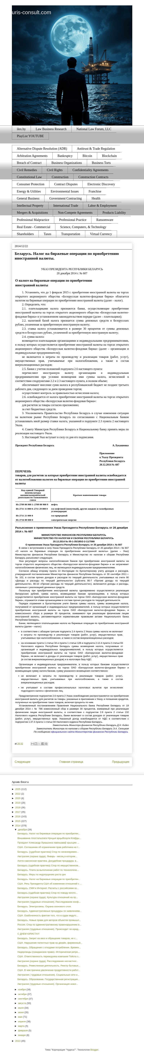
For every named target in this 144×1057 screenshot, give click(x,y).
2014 (18, 825)
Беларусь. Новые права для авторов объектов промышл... (49, 920)
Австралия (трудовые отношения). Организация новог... (47, 984)
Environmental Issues (65, 191)
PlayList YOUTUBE (30, 136)
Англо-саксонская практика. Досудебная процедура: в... (47, 860)
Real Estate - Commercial (33, 227)
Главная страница (71, 761)
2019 (18, 802)
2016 (18, 816)
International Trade (65, 205)
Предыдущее (120, 761)
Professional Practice (72, 220)
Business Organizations (66, 163)
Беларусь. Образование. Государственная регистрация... (48, 979)
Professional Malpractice (33, 220)
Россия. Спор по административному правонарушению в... (49, 924)
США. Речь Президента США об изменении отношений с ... (49, 883)
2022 (18, 793)
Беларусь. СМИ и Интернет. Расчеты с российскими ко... (48, 888)
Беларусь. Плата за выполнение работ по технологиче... (48, 870)
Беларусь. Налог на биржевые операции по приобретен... (48, 833)
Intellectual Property (30, 205)
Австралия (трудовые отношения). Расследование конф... (49, 901)
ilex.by (21, 129)
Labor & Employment (102, 205)
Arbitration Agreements (32, 156)
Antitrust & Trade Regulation (96, 148)
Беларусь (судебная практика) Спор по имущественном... (48, 865)
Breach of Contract (29, 163)
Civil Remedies (27, 170)
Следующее (22, 761)
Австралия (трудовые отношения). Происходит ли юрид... (48, 929)
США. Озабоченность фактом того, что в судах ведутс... (47, 915)
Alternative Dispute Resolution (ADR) (42, 148)
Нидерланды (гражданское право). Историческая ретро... (48, 952)
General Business (28, 198)
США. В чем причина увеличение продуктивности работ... (48, 970)
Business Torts (101, 163)
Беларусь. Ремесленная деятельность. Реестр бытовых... (48, 965)
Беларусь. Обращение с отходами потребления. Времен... (49, 947)
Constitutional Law (29, 177)
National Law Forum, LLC (93, 129)
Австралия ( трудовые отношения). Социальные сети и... (48, 974)
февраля (23, 1030)
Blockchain (109, 156)
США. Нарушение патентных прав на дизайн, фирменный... (49, 942)
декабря (23, 829)
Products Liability (114, 212)
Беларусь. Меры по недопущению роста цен (41, 874)
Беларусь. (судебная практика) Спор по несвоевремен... (48, 851)
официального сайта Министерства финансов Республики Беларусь (89, 731)
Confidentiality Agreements (90, 170)
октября (22, 994)
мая (20, 1016)
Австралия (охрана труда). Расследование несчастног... (47, 961)
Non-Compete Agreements (75, 212)
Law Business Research (51, 129)
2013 (18, 1041)
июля (21, 1007)
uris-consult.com (31, 12)
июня (21, 1012)
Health (96, 198)
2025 (18, 789)
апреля (22, 1021)
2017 (18, 812)
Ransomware (104, 220)
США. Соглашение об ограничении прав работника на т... (48, 847)
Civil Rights (55, 170)
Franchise (95, 191)
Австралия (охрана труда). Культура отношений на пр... (47, 897)
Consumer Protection (30, 184)
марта (21, 1026)
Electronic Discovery (101, 184)
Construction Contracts (93, 177)
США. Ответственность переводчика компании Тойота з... (48, 956)
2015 (18, 821)
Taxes (47, 234)
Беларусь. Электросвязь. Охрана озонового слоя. (44, 906)
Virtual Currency (101, 234)
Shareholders (25, 234)
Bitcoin (87, 156)
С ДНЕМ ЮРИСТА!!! (28, 933)
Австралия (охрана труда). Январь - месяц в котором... (47, 856)
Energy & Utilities (29, 191)
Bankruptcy (65, 156)
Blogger (94, 1049)
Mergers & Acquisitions (32, 212)
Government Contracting (65, 198)
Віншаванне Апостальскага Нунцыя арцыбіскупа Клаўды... (49, 838)
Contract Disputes (65, 184)
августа (22, 1003)
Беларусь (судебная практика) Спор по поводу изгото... (47, 892)
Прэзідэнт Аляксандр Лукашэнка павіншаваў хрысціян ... (48, 842)
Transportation (70, 234)
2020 (18, 798)
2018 (18, 807)
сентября (23, 998)
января (22, 1035)
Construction (60, 177)
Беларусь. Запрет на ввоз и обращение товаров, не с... (47, 938)
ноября (22, 989)
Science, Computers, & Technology (83, 227)
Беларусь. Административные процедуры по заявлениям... (49, 911)
